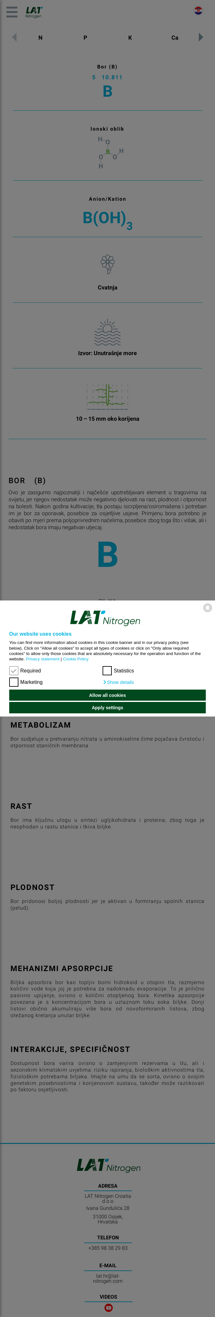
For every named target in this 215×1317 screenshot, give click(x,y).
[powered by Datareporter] (208, 611)
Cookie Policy (76, 659)
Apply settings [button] (107, 707)
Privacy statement (42, 659)
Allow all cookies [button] (107, 695)
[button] (118, 682)
